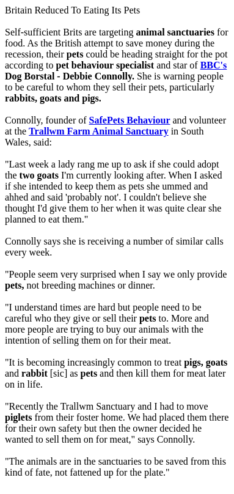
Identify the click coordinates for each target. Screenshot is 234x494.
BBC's (213, 65)
